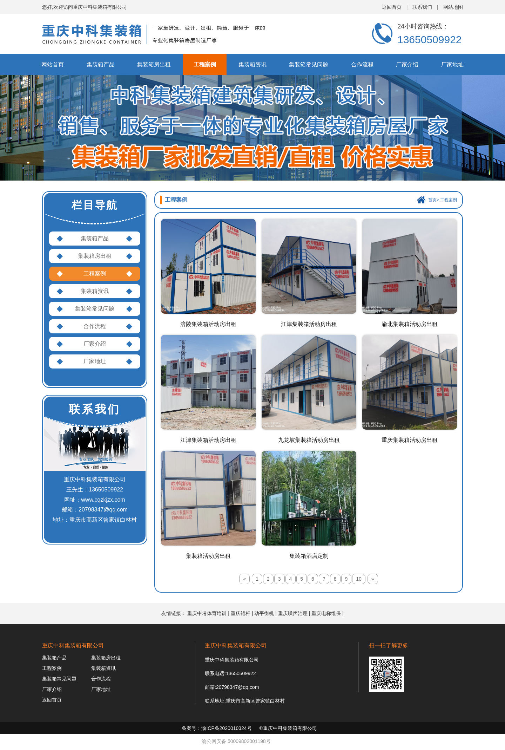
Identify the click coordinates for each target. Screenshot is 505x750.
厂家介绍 (407, 64)
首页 (432, 199)
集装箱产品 (101, 64)
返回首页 (392, 7)
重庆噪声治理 (293, 613)
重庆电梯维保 (326, 613)
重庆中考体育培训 (207, 613)
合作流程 (362, 64)
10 (359, 579)
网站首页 (52, 64)
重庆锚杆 (240, 613)
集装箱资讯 (252, 64)
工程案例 (205, 64)
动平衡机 (264, 613)
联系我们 (422, 7)
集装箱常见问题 (308, 64)
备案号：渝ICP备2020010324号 (216, 728)
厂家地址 (452, 64)
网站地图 (453, 7)
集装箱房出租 (154, 64)
